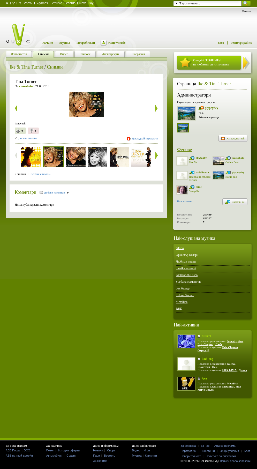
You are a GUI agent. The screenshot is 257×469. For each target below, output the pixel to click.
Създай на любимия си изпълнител (211, 61)
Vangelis (194, 191)
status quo (231, 176)
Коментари (25, 192)
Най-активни (186, 324)
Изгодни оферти (69, 450)
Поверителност (190, 456)
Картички (151, 455)
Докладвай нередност (145, 138)
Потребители (86, 42)
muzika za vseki (186, 268)
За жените (100, 460)
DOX (27, 450)
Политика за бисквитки (221, 456)
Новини (98, 450)
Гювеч (50, 450)
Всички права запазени (235, 461)
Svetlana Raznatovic (188, 282)
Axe (204, 378)
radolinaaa (202, 172)
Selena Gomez (185, 295)
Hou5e (193, 162)
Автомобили (54, 455)
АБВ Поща (13, 450)
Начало (47, 42)
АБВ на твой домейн (19, 455)
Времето (109, 455)
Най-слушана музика (194, 238)
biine (199, 186)
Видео (136, 450)
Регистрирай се (241, 42)
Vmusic (57, 3)
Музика (64, 42)
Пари (96, 455)
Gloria (180, 248)
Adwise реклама (225, 445)
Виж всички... (185, 201)
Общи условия (229, 450)
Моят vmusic (116, 42)
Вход (221, 42)
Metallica (181, 302)
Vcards (70, 3)
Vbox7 (28, 3)
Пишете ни (208, 450)
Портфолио (188, 450)
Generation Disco (187, 275)
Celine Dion (232, 162)
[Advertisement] (128, 417)
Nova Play (86, 3)
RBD (179, 308)
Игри (146, 450)
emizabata (238, 157)
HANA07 (201, 157)
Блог (247, 450)
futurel (206, 336)
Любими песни (186, 261)
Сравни (71, 455)
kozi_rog (207, 359)
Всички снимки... (41, 173)
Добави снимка (27, 137)
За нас (205, 445)
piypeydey (211, 108)
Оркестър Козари (187, 255)
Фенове (184, 149)
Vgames (42, 3)
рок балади (183, 288)
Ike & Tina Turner (26, 67)
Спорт (111, 450)
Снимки (55, 67)
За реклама (188, 445)
